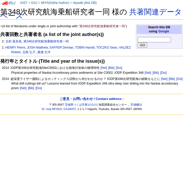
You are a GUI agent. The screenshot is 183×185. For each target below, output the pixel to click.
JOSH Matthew (37, 47)
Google (163, 31)
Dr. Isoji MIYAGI (52, 108)
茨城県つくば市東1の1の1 (81, 104)
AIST (23, 3)
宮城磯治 (136, 104)
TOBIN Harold (85, 47)
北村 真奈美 (13, 41)
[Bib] (111, 68)
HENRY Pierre (15, 47)
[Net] (103, 68)
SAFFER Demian (61, 47)
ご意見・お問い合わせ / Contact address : (91, 99)
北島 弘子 (29, 52)
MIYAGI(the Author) (55, 3)
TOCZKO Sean (106, 47)
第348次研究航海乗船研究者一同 (46, 41)
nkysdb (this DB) (85, 3)
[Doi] (119, 68)
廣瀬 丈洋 (43, 52)
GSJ (34, 3)
